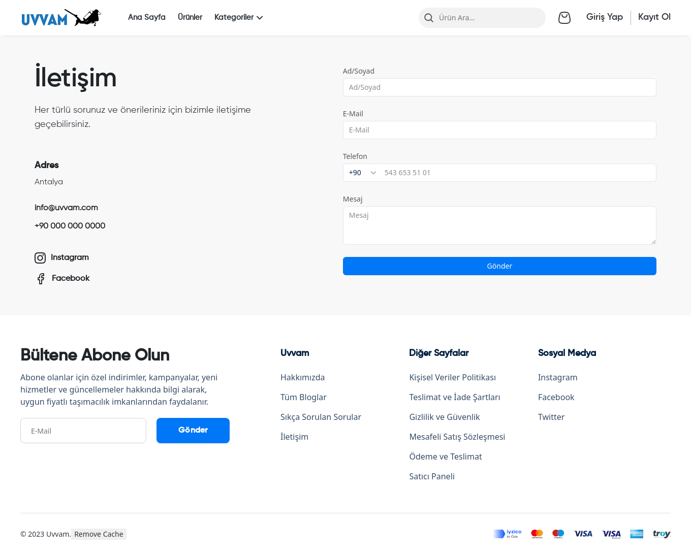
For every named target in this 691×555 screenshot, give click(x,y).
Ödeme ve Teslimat (445, 456)
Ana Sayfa (147, 17)
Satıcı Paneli (431, 476)
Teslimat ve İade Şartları (454, 397)
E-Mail (353, 113)
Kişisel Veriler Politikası (452, 377)
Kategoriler (239, 18)
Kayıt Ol (654, 17)
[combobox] (362, 173)
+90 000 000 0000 (70, 226)
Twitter (551, 416)
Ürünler (190, 17)
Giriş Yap (604, 17)
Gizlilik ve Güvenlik (444, 416)
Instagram (558, 377)
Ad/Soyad (358, 71)
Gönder (499, 266)
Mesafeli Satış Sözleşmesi (457, 436)
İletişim (294, 436)
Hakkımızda (302, 377)
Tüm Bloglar (303, 397)
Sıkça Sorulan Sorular (320, 416)
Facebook (556, 397)
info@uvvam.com (66, 208)
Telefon (355, 156)
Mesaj (353, 199)
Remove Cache (98, 534)
